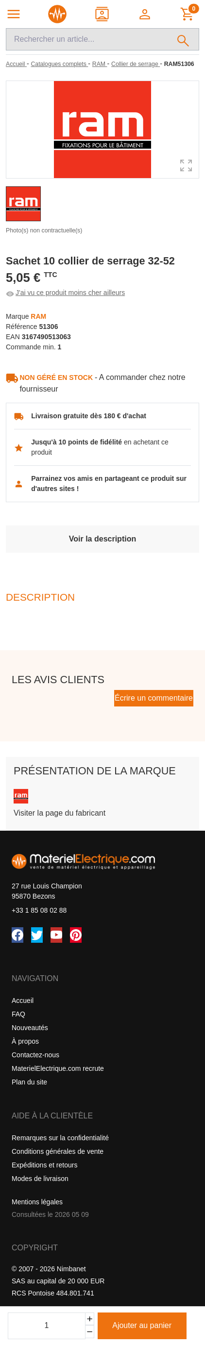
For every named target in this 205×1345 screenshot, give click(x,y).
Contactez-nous (35, 1055)
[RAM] (99, 64)
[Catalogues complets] (59, 64)
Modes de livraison (40, 1178)
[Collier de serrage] (135, 64)
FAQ (18, 1014)
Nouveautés (30, 1028)
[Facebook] (17, 935)
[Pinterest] (76, 935)
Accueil (23, 1000)
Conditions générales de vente (57, 1151)
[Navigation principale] (13, 14)
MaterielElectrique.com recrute (58, 1068)
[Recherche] (87, 39)
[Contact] (103, 14)
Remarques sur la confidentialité (60, 1138)
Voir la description (102, 539)
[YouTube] (56, 935)
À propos (25, 1041)
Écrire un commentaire (154, 698)
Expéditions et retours (44, 1165)
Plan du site (29, 1082)
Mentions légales (37, 1202)
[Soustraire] (89, 1331)
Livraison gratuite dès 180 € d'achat (88, 416)
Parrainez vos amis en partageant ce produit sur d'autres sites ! (109, 483)
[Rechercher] (183, 39)
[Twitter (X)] (37, 935)
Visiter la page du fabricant (59, 813)
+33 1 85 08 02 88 (39, 910)
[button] (145, 14)
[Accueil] (16, 64)
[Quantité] (46, 1325)
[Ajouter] (89, 1319)
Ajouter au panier (141, 1325)
